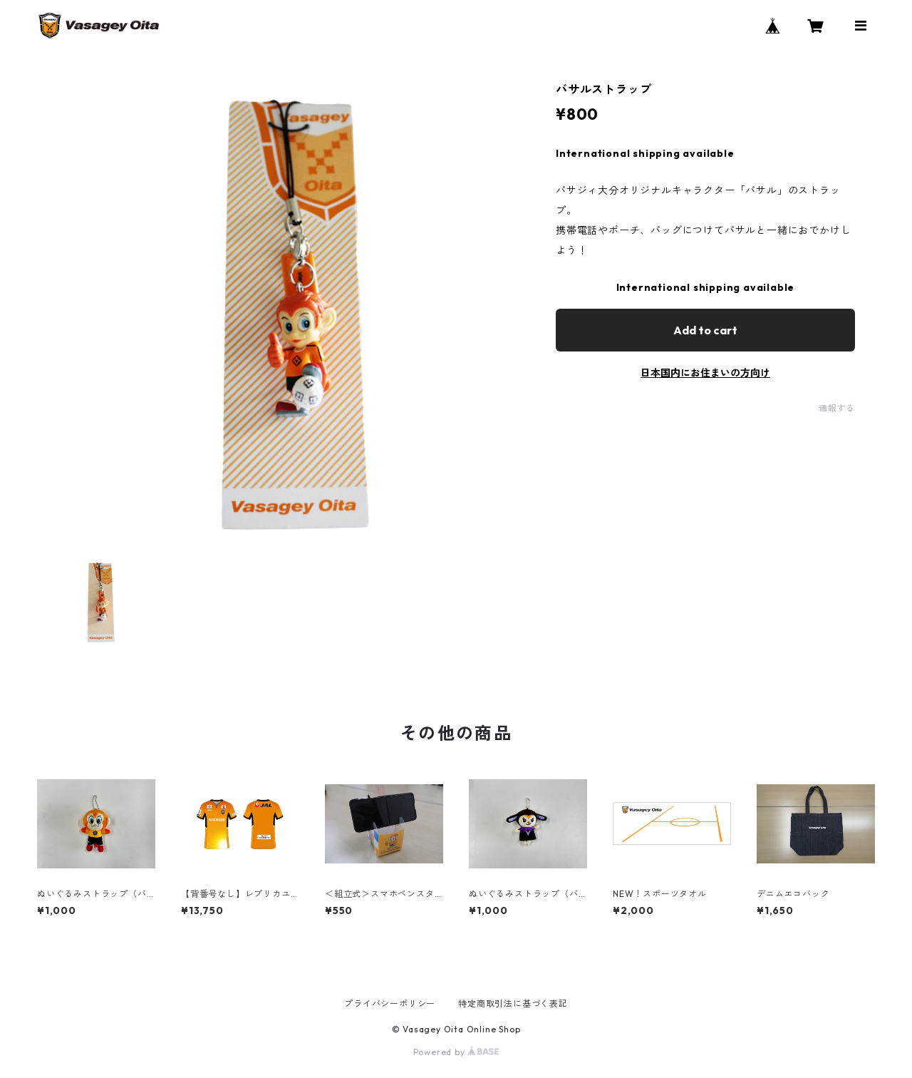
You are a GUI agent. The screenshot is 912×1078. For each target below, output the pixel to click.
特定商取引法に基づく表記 (513, 1003)
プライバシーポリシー (389, 1003)
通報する (837, 408)
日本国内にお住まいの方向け (705, 372)
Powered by (456, 1052)
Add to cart (705, 330)
